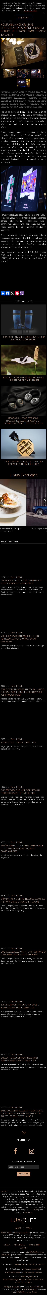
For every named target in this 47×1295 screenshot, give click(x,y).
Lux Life (4, 1191)
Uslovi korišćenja (29, 1289)
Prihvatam (23, 18)
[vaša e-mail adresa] (23, 1167)
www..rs (20, 1264)
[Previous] (3, 53)
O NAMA (7, 1245)
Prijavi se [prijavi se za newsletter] (23, 1174)
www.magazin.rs (31, 1269)
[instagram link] (31, 1151)
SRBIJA (29, 1228)
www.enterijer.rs (29, 1277)
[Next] (44, 53)
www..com (36, 1264)
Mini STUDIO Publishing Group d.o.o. (15, 1233)
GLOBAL (18, 1228)
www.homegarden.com (14, 1280)
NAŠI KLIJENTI (34, 1245)
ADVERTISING (19, 1245)
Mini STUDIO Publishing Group (25, 1292)
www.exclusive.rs (33, 1272)
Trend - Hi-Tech (16, 577)
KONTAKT (24, 1248)
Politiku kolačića (30, 11)
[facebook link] (15, 1151)
